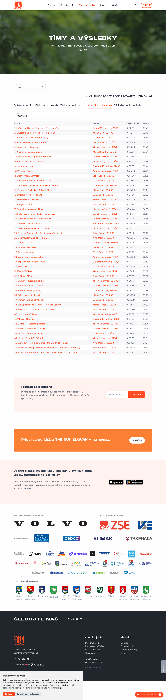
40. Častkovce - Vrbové (25, 314)
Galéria (103, 5)
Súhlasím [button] (9, 694)
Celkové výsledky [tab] (23, 105)
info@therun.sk (92, 659)
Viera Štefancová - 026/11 (105, 147)
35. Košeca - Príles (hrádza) (27, 290)
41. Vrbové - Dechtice (24, 319)
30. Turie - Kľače (22, 266)
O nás (115, 5)
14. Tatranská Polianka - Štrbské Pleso (33, 190)
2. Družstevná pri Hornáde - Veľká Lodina (34, 133)
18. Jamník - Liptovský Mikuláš (29, 209)
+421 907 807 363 (94, 662)
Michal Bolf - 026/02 (103, 133)
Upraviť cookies (93, 667)
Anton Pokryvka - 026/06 (105, 161)
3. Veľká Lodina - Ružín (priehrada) (31, 137)
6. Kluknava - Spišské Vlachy (28, 152)
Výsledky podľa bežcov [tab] (73, 105)
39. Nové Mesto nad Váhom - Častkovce (34, 309)
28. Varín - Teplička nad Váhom (29, 257)
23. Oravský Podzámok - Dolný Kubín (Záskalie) (38, 233)
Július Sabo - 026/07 (103, 137)
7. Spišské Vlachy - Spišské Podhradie (32, 157)
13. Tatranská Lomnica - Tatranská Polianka (36, 185)
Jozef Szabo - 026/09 (103, 176)
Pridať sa (137, 440)
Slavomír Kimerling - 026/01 (106, 166)
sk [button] (136, 5)
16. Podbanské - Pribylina (26, 200)
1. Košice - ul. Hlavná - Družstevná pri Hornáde (37, 128)
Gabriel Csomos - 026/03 (105, 157)
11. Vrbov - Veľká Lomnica (26, 176)
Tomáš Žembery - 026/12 (105, 128)
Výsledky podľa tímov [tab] (100, 105)
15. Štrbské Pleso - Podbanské (29, 195)
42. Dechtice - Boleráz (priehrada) (30, 324)
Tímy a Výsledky (86, 5)
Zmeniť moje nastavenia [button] (28, 694)
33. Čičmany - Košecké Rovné (29, 281)
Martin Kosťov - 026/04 (104, 142)
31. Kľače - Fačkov (23, 271)
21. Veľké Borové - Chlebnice (28, 223)
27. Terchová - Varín (24, 252)
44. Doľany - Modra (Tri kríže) (28, 333)
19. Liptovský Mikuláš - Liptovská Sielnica (34, 214)
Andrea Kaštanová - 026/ (105, 171)
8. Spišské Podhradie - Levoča (29, 161)
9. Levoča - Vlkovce (23, 166)
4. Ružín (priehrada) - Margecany (30, 142)
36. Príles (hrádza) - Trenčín (27, 295)
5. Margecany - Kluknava (26, 147)
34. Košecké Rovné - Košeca (28, 285)
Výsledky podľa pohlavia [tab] (127, 105)
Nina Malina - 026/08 (103, 180)
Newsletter (164, 667)
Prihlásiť (147, 5)
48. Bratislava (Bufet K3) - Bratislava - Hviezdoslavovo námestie (46, 352)
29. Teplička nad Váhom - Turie (29, 262)
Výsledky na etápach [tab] (46, 105)
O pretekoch (66, 5)
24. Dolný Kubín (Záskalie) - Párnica (32, 238)
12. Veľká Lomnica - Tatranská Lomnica (33, 180)
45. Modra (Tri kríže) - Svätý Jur (29, 338)
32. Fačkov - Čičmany (24, 276)
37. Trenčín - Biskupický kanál (29, 300)
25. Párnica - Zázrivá (24, 242)
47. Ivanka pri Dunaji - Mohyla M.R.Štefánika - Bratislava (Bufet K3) (47, 347)
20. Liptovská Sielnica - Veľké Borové (32, 219)
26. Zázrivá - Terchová (25, 247)
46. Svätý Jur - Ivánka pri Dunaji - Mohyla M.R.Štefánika (41, 343)
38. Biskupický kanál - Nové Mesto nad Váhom (37, 305)
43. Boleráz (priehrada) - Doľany (30, 328)
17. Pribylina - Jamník (24, 204)
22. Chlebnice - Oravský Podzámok (31, 228)
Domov (51, 5)
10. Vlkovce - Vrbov (23, 171)
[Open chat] (149, 694)
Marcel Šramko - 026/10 (105, 152)
